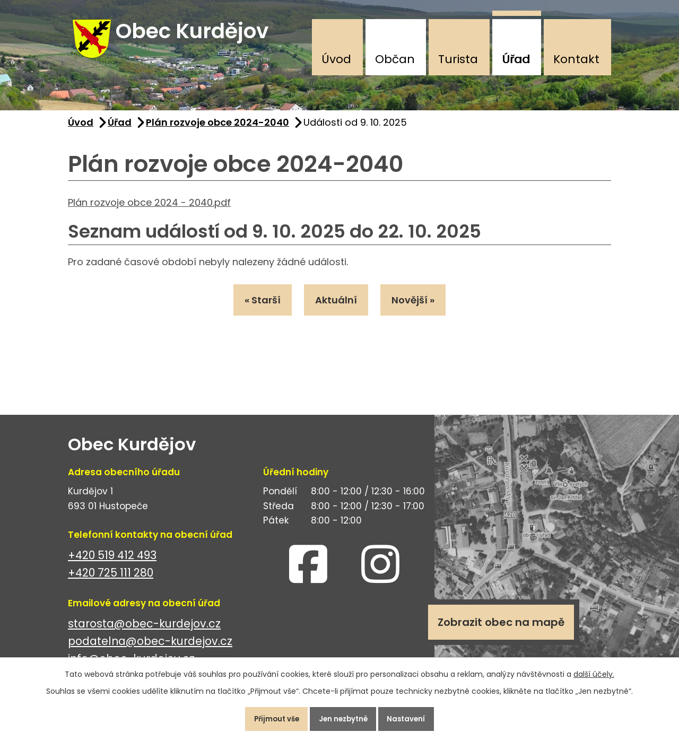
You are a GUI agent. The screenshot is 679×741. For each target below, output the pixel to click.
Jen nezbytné (344, 716)
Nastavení (416, 716)
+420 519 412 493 (112, 563)
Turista (458, 59)
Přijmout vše (267, 716)
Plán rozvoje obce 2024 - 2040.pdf (149, 210)
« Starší (254, 310)
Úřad (516, 59)
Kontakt (576, 59)
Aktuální (336, 310)
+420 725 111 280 (110, 581)
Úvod (336, 59)
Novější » (421, 310)
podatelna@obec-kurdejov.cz (150, 649)
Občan (395, 59)
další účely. (593, 669)
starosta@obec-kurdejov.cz (144, 632)
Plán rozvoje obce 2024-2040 (217, 130)
